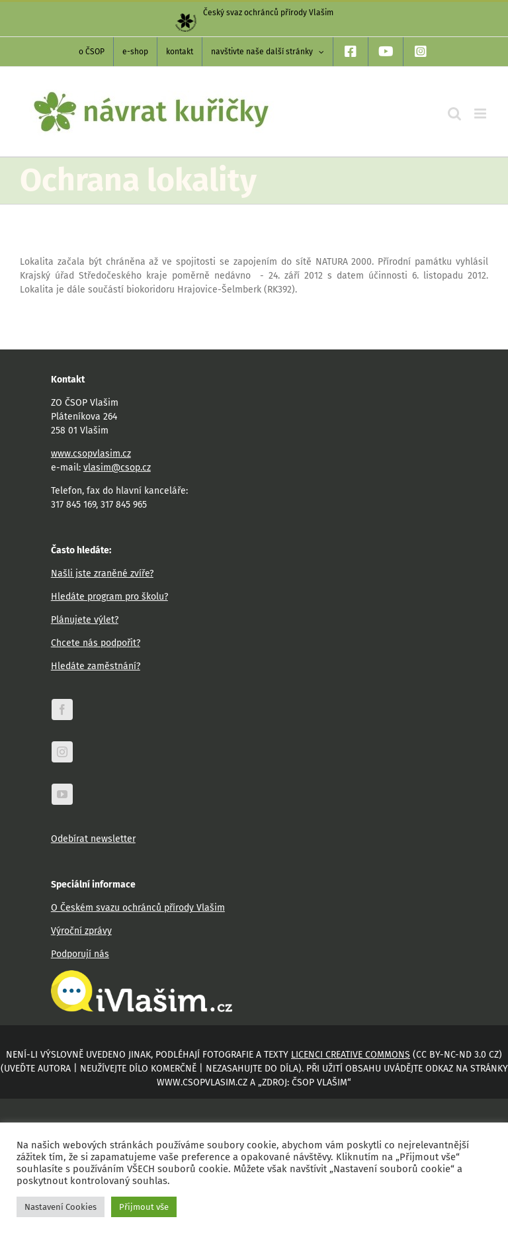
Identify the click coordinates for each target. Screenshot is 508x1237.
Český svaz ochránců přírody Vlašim (254, 12)
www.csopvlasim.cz (91, 453)
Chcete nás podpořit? (95, 643)
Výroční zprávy (81, 931)
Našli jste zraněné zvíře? (102, 573)
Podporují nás (80, 954)
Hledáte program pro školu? (109, 596)
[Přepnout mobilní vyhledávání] (454, 113)
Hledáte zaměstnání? (95, 666)
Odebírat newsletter (93, 839)
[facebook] (62, 709)
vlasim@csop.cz (117, 467)
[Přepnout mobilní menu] (481, 113)
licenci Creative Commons (350, 1054)
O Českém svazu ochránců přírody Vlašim (138, 907)
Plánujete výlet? (84, 619)
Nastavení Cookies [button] (60, 1207)
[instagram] (62, 751)
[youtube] (62, 794)
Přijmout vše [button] (144, 1207)
